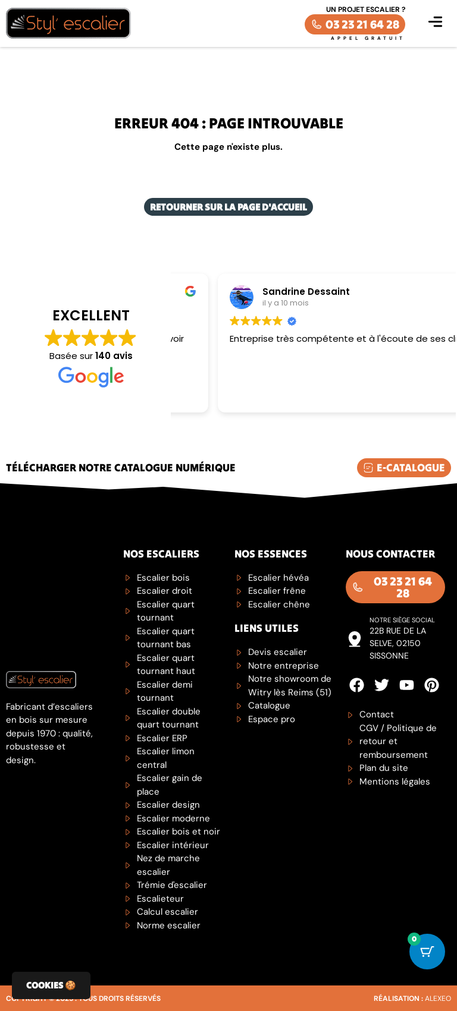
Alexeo (438, 998)
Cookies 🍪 (51, 985)
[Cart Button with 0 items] (427, 951)
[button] (435, 23)
